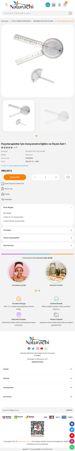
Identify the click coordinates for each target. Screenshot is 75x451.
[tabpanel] (18, 115)
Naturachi (29, 155)
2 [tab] (38, 136)
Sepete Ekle (15, 177)
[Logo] (22, 4)
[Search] (37, 13)
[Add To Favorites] (68, 177)
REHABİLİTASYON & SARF (35, 151)
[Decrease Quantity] (34, 177)
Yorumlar (7, 230)
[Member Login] (54, 4)
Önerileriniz (8, 245)
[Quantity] (45, 177)
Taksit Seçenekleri (11, 238)
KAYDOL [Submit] (69, 410)
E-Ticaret (32, 449)
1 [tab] (36, 136)
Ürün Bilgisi (8, 207)
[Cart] (64, 4)
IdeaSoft (25, 449)
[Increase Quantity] (56, 177)
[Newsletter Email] (37, 410)
